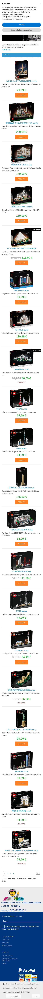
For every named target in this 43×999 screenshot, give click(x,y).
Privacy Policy (13, 929)
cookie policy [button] (18, 14)
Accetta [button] (21, 24)
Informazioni (13, 996)
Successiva (13, 873)
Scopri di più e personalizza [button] (21, 30)
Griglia (38, 869)
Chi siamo (5, 943)
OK (36, 996)
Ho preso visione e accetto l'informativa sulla (20, 927)
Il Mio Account (7, 956)
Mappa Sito (6, 940)
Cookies (4, 963)
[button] (40, 4)
